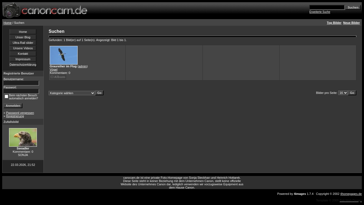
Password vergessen (20, 112)
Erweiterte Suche (319, 11)
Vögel (53, 69)
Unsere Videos (23, 48)
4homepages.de (351, 193)
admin (82, 66)
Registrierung (15, 116)
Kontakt (23, 53)
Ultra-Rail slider (23, 42)
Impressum (23, 59)
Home (7, 22)
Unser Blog (23, 37)
